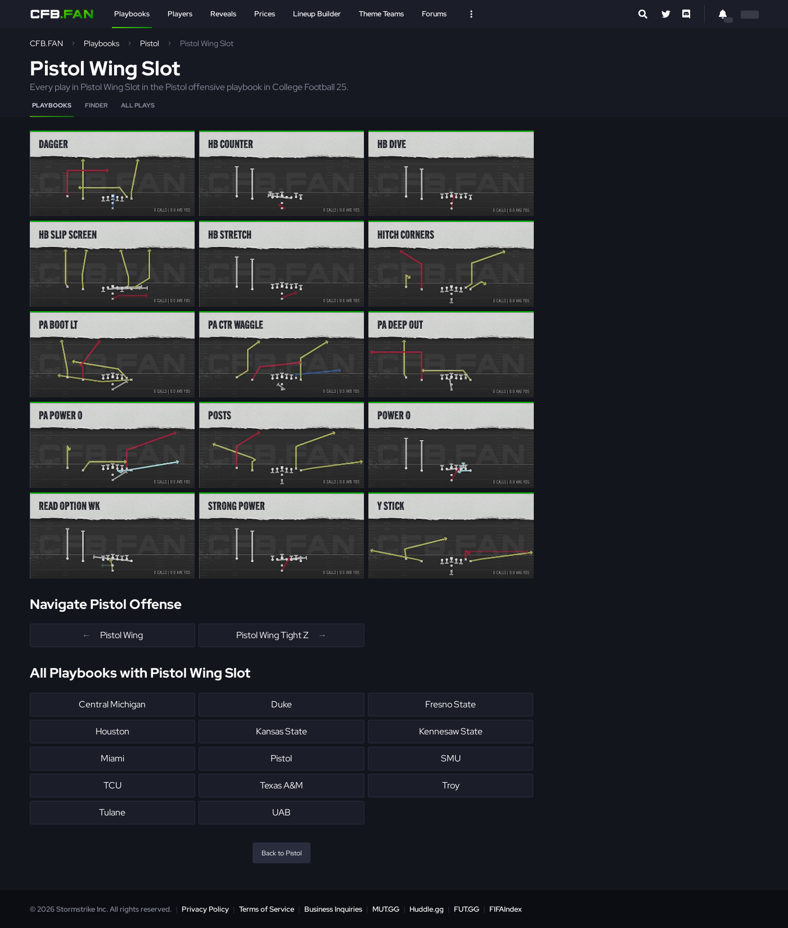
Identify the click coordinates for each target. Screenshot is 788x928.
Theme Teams (381, 14)
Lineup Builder (317, 14)
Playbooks (132, 14)
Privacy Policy (205, 909)
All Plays (138, 105)
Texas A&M (281, 785)
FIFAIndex (505, 909)
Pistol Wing (112, 635)
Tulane (112, 812)
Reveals (223, 14)
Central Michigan (112, 704)
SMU (451, 758)
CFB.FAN (46, 43)
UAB (281, 812)
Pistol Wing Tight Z (281, 635)
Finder (96, 105)
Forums (434, 14)
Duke (281, 704)
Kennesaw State (451, 731)
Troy (451, 785)
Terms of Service (266, 909)
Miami (112, 758)
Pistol (149, 43)
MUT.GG (385, 909)
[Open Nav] (471, 14)
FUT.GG (466, 909)
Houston (112, 731)
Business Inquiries (333, 909)
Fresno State (450, 704)
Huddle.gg (426, 909)
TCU (112, 785)
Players (180, 14)
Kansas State (281, 731)
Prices (264, 14)
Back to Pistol (281, 853)
